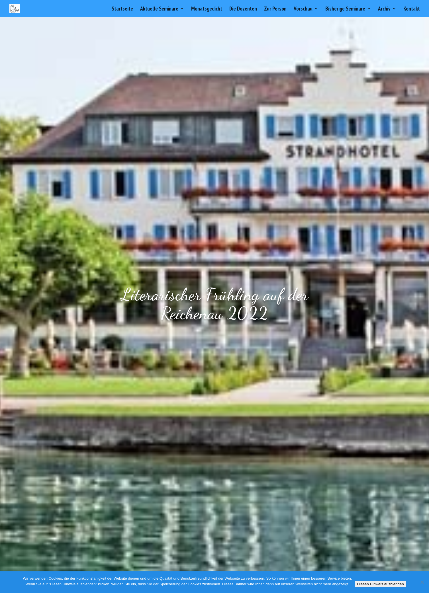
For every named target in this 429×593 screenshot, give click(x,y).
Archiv (384, 9)
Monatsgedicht (206, 9)
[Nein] (422, 582)
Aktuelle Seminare (159, 9)
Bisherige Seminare (345, 9)
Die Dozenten (243, 9)
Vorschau (303, 9)
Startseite (122, 9)
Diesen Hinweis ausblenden (380, 584)
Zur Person (275, 9)
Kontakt (411, 9)
